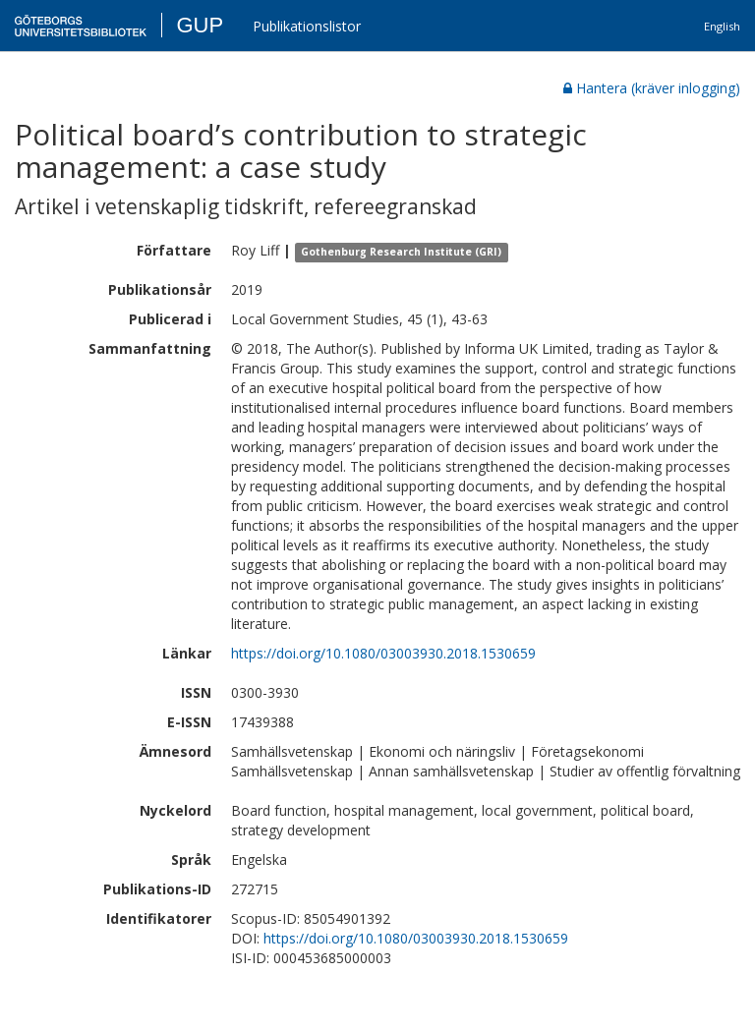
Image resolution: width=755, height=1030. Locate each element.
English (722, 26)
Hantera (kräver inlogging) (651, 88)
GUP (199, 25)
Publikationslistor (307, 26)
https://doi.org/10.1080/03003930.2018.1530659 (383, 653)
